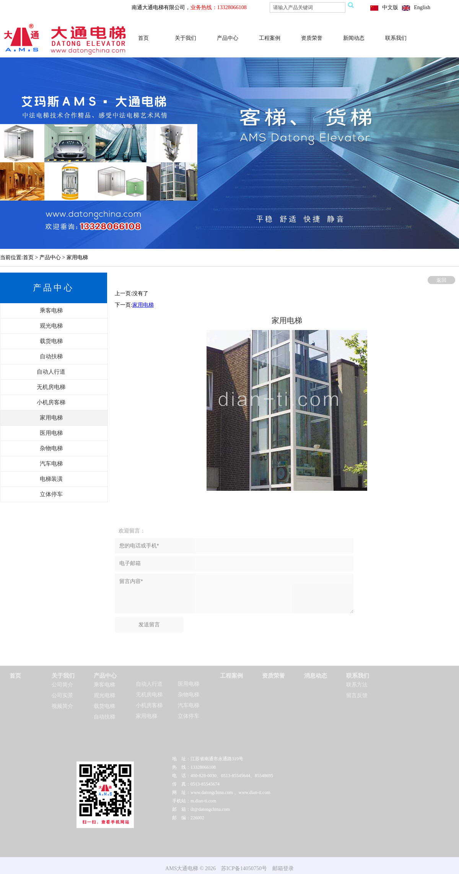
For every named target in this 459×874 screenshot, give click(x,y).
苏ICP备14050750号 (244, 868)
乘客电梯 (104, 685)
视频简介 (62, 706)
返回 (441, 280)
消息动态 (315, 676)
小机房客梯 (149, 705)
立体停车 (188, 716)
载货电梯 (104, 706)
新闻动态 (354, 38)
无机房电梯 (149, 695)
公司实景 (62, 695)
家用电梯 (143, 305)
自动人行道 (149, 684)
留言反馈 (357, 695)
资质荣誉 (311, 38)
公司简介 (62, 685)
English (422, 7)
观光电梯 (104, 695)
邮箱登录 (283, 868)
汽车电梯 (188, 705)
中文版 (390, 7)
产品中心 (227, 38)
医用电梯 (188, 684)
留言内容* (234, 593)
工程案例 (269, 38)
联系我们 (396, 38)
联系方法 (357, 685)
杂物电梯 (188, 695)
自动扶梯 (104, 717)
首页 (143, 38)
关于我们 (185, 38)
